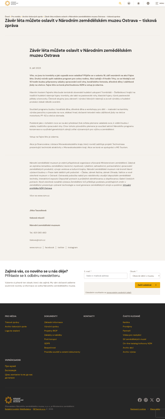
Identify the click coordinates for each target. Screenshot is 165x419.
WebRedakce (25, 409)
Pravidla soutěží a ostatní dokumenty (62, 352)
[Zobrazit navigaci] (158, 3)
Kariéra (126, 322)
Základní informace (53, 322)
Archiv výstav (129, 352)
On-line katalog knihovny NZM (137, 343)
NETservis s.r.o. (39, 409)
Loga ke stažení (12, 330)
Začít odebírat (147, 285)
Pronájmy (127, 326)
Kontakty (89, 316)
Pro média (15, 16)
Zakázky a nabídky (53, 335)
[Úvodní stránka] (11, 3)
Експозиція (10, 370)
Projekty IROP (51, 330)
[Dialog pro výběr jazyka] (148, 3)
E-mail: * (87, 271)
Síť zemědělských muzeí (134, 339)
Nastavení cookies (138, 409)
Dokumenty (51, 316)
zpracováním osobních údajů (119, 292)
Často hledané (131, 316)
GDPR (47, 343)
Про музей (10, 366)
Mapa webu (155, 409)
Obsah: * (133, 271)
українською (13, 360)
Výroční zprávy (51, 326)
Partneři (126, 330)
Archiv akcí (128, 347)
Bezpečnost (50, 347)
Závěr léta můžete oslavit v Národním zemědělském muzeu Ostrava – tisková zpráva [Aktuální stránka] (82, 16)
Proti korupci (50, 339)
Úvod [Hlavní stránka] (7, 16)
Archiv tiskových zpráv (32, 16)
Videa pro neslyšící (132, 335)
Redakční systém (12, 409)
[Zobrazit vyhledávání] (120, 3)
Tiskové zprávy (12, 322)
